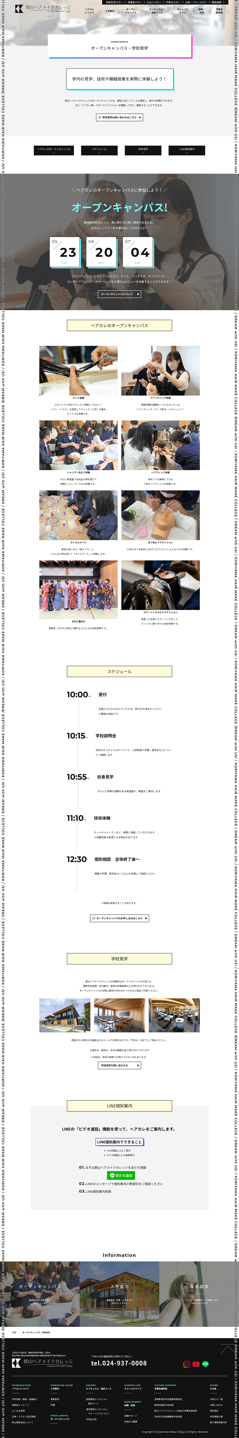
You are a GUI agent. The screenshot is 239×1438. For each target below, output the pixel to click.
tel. (119, 1362)
